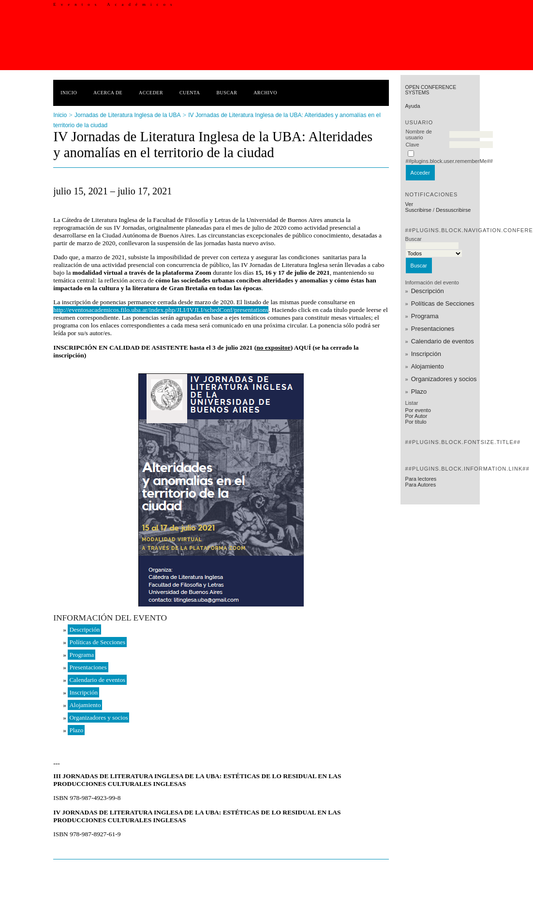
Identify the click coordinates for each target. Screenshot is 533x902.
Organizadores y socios (444, 379)
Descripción (427, 291)
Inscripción (426, 353)
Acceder (151, 92)
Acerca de (107, 92)
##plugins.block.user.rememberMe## (449, 161)
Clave (412, 145)
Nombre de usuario (419, 134)
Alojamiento (427, 366)
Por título (416, 422)
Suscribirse (418, 210)
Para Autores (420, 485)
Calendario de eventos (442, 341)
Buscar (226, 92)
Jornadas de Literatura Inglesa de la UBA (127, 115)
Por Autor (416, 416)
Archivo (265, 92)
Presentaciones (433, 328)
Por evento (418, 410)
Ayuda (412, 106)
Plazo (419, 391)
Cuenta (189, 92)
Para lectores (421, 479)
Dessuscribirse (453, 210)
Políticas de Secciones (442, 303)
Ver (409, 204)
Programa (425, 316)
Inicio (68, 92)
